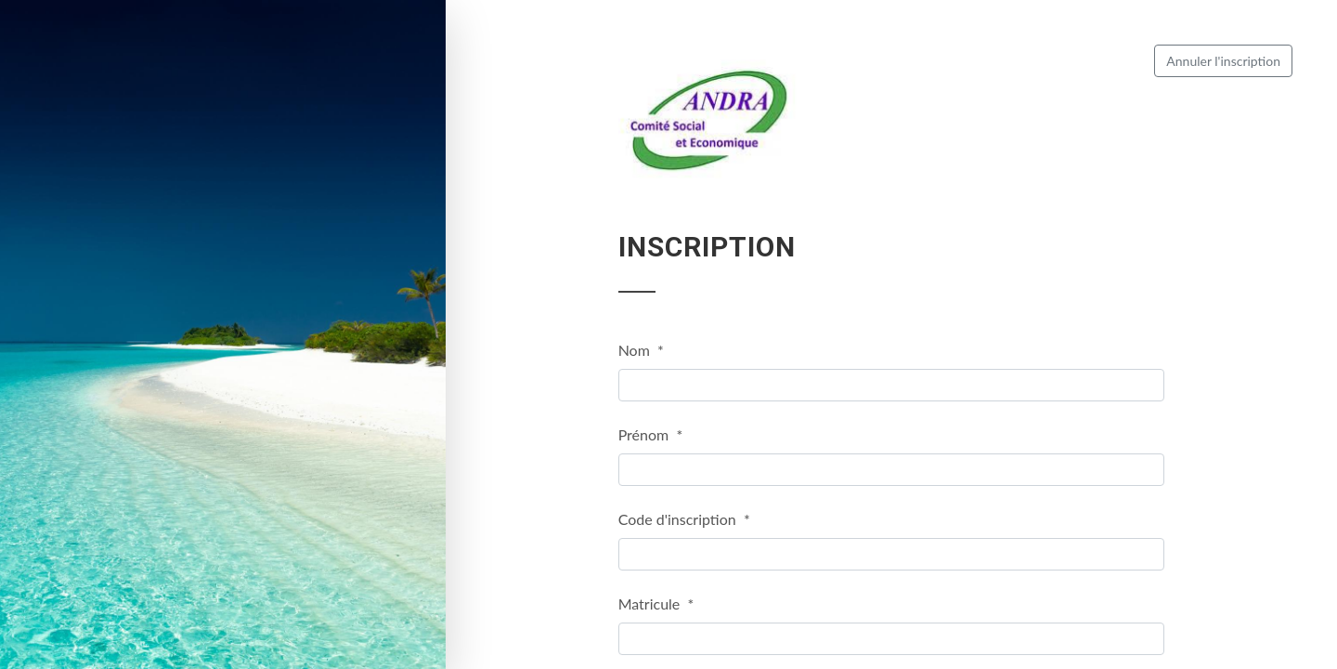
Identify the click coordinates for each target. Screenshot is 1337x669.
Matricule (656, 603)
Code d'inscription (684, 519)
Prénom (650, 434)
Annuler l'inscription (1223, 61)
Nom (641, 350)
